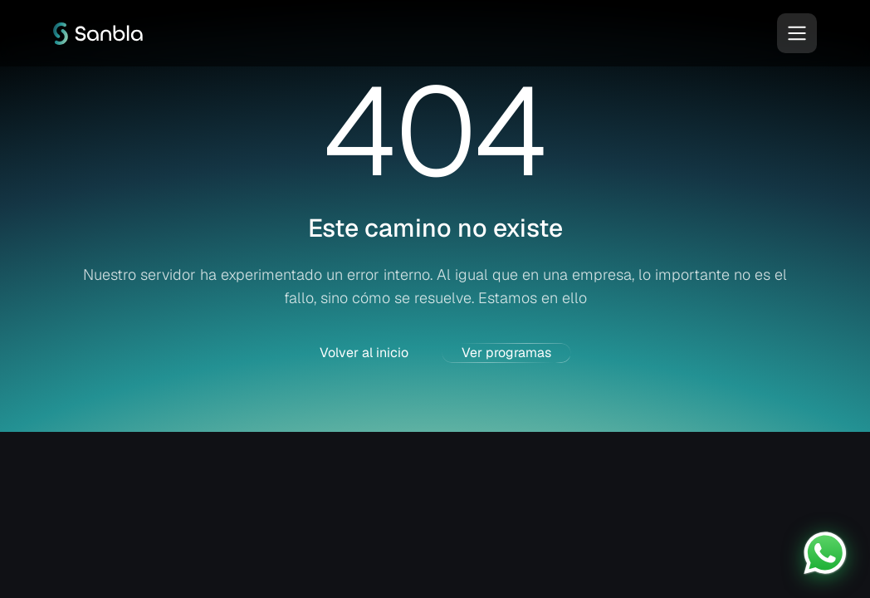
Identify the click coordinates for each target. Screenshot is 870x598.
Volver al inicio (364, 352)
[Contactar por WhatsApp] (825, 553)
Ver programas (506, 352)
